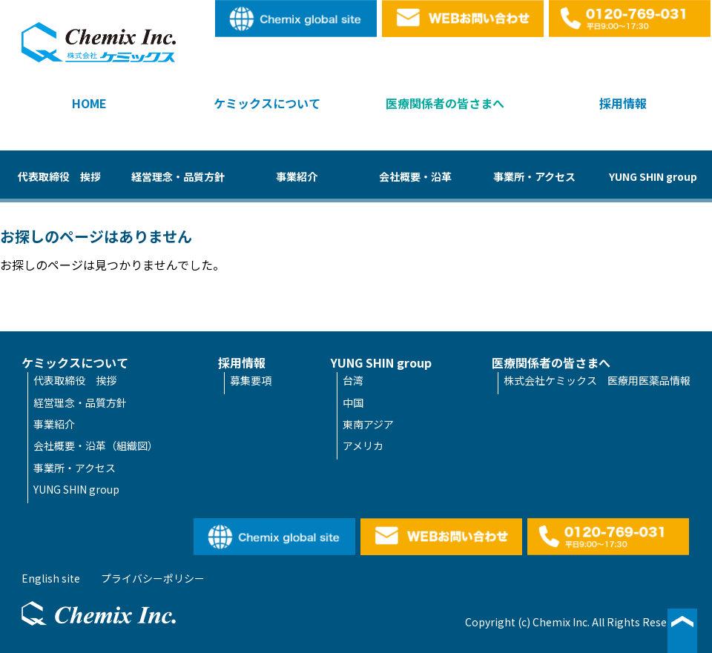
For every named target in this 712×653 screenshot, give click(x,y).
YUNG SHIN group (653, 176)
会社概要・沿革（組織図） (95, 445)
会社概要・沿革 (415, 176)
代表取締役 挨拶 (59, 176)
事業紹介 (296, 176)
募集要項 (250, 380)
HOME (89, 103)
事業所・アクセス (534, 176)
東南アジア (368, 424)
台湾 (353, 380)
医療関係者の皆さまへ (445, 103)
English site (296, 18)
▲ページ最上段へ (682, 631)
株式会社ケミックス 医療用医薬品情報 (597, 380)
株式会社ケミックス (99, 42)
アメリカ (363, 445)
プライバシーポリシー (153, 578)
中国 (353, 402)
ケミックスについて (267, 103)
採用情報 (623, 103)
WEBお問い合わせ (463, 18)
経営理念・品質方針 (178, 176)
